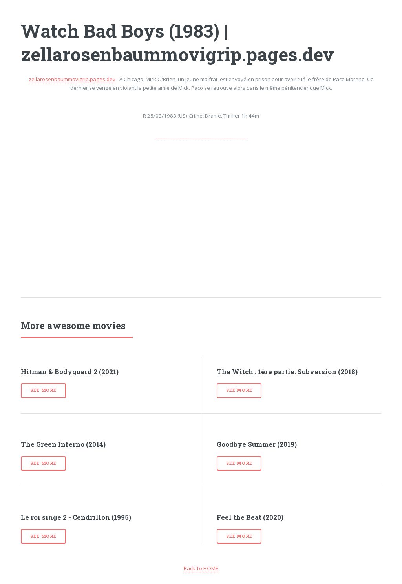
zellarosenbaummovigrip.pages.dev (72, 79)
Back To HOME (201, 568)
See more (43, 390)
